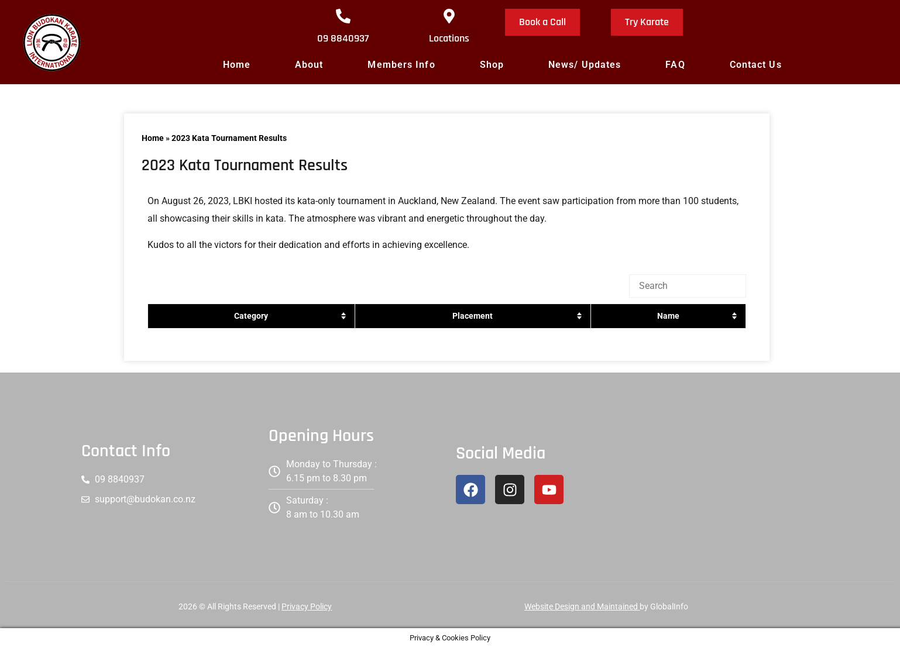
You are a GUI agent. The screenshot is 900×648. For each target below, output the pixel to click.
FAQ (675, 64)
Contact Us (756, 64)
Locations (449, 38)
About (309, 64)
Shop (492, 64)
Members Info (401, 64)
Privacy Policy (306, 606)
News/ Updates (584, 64)
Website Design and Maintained (582, 606)
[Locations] (449, 16)
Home (236, 64)
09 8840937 (343, 38)
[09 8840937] (343, 16)
